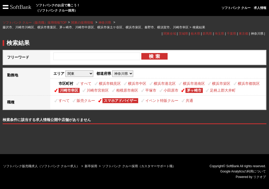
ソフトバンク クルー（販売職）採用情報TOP (35, 22)
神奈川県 (105, 22)
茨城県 (183, 33)
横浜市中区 (137, 83)
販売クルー (86, 100)
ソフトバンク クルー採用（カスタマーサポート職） (138, 166)
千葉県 (231, 33)
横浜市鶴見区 (110, 83)
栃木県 (195, 33)
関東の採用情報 (82, 22)
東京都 (243, 33)
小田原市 (171, 90)
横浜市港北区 (165, 83)
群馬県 (207, 33)
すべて (85, 83)
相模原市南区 (127, 90)
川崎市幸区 (69, 90)
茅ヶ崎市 (194, 90)
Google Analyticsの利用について (243, 171)
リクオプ (259, 177)
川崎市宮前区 (98, 90)
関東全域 (169, 33)
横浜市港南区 (194, 83)
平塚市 (150, 90)
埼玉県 (219, 33)
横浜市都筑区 (249, 83)
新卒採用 (91, 166)
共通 (189, 100)
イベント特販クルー (161, 100)
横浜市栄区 (221, 83)
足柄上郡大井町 (223, 90)
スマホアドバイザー (120, 100)
